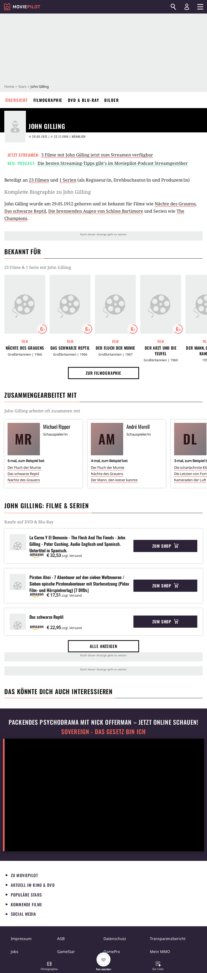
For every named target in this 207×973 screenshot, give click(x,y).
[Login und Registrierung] (187, 7)
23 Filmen (39, 180)
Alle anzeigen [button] (103, 646)
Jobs (14, 951)
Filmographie (48, 100)
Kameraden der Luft (190, 479)
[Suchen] (173, 7)
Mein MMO (160, 951)
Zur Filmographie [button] (103, 373)
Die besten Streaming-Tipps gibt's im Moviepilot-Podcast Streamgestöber (112, 163)
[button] (49, 966)
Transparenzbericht (167, 938)
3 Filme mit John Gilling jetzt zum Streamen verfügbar (97, 155)
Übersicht (16, 100)
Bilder (111, 100)
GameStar (66, 951)
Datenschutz (115, 938)
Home (9, 86)
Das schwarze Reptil (25, 211)
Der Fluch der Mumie (115, 348)
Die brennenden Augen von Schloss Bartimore (95, 211)
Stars (22, 86)
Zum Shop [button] (165, 546)
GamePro (112, 951)
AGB (61, 938)
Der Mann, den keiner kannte (114, 479)
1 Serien (67, 180)
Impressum (21, 938)
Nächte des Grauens (175, 204)
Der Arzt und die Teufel (161, 350)
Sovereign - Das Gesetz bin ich (103, 731)
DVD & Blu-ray (83, 100)
